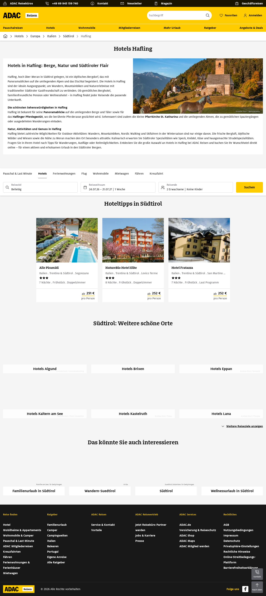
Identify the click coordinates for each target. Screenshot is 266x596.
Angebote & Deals (251, 28)
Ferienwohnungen (64, 173)
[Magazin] (164, 3)
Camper (52, 530)
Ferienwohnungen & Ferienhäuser (16, 565)
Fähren (139, 173)
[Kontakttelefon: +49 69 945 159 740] (63, 3)
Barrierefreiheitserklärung (240, 568)
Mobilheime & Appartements (22, 530)
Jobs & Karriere (145, 535)
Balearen (53, 546)
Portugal (52, 551)
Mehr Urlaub (172, 28)
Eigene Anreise (56, 557)
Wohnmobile (86, 28)
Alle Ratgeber (56, 562)
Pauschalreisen (13, 28)
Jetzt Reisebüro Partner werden (150, 527)
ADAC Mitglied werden (194, 546)
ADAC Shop (186, 535)
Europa (35, 36)
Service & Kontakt (103, 524)
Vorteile (96, 530)
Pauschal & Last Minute (17, 173)
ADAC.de (185, 524)
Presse (139, 541)
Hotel (6, 524)
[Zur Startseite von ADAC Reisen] (22, 15)
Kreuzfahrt (156, 173)
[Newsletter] (132, 3)
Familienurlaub (57, 524)
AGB (226, 524)
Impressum (230, 535)
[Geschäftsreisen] (249, 3)
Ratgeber (210, 28)
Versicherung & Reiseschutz (197, 530)
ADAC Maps (187, 541)
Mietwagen (122, 173)
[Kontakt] (100, 3)
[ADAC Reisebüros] (19, 3)
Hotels (50, 28)
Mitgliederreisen (129, 28)
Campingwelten (57, 535)
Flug (84, 173)
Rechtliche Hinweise (236, 551)
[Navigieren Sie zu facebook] (245, 589)
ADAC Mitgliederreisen (18, 546)
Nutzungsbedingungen (238, 530)
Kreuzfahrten (12, 551)
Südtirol (68, 36)
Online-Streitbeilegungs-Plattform (239, 559)
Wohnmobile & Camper (18, 535)
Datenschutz (231, 541)
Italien (51, 36)
